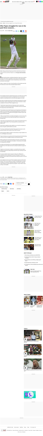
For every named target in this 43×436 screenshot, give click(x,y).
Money (25, 427)
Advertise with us (21, 430)
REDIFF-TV (32, 1)
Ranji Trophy (12, 188)
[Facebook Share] (23, 31)
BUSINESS (17, 1)
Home (1, 23)
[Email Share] (16, 31)
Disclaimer (26, 430)
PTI (3, 30)
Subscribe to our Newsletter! (20, 182)
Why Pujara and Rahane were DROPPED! (37, 224)
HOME (13, 1)
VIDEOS (25, 328)
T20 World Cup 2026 (28, 398)
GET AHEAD (29, 1)
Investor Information (15, 430)
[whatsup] (42, 1)
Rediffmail (21, 427)
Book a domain (16, 427)
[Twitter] (37, 1)
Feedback (37, 430)
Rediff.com (10, 430)
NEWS (15, 1)
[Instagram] (38, 1)
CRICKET (23, 1)
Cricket (4, 23)
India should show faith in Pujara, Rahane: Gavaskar (38, 231)
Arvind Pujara (19, 188)
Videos (28, 427)
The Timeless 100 (33, 427)
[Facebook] (40, 1)
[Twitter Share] (21, 31)
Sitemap (34, 430)
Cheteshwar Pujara (4, 188)
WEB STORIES (27, 294)
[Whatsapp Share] (18, 31)
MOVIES (20, 1)
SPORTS (26, 1)
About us (40, 430)
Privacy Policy (30, 430)
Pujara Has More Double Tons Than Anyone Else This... (35, 271)
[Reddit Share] (25, 31)
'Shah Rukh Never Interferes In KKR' (31, 262)
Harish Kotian (10, 30)
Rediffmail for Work (10, 427)
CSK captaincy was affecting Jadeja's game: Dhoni (38, 238)
